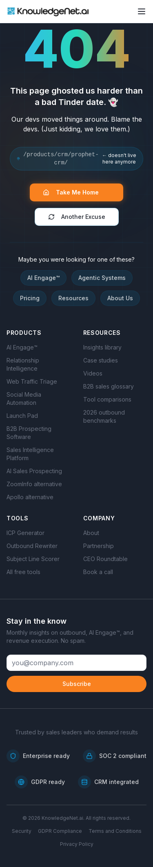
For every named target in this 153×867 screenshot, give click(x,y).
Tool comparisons (107, 399)
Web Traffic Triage (32, 381)
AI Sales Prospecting (34, 470)
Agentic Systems (102, 277)
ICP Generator (25, 532)
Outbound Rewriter (32, 545)
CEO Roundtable (105, 558)
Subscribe (76, 683)
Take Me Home (75, 192)
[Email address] (76, 663)
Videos (92, 373)
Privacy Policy (76, 844)
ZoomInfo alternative (34, 483)
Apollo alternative (30, 497)
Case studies (100, 360)
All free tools (23, 571)
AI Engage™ (43, 277)
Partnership (98, 545)
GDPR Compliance (60, 831)
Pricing (30, 298)
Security (21, 831)
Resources (73, 298)
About (91, 532)
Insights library (102, 347)
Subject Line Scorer (33, 558)
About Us (120, 298)
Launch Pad (22, 415)
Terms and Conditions (115, 831)
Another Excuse (76, 216)
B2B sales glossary (108, 386)
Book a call (98, 571)
